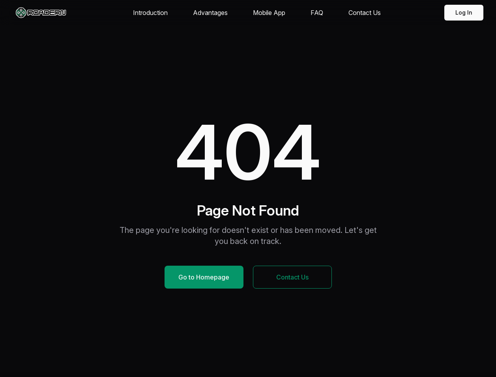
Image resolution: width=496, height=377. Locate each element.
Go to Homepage (203, 277)
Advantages (210, 13)
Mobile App (269, 13)
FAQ (317, 13)
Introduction (150, 13)
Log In (463, 12)
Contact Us (364, 13)
